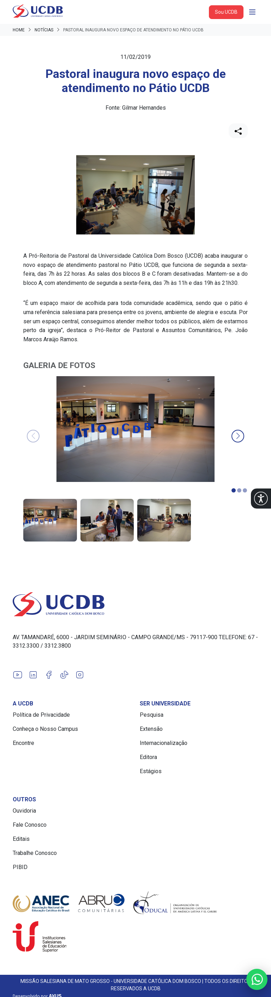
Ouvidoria (24, 810)
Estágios (151, 771)
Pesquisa (151, 714)
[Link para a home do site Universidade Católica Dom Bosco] (135, 604)
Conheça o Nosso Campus (45, 729)
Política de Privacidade (41, 714)
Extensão (151, 729)
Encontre (23, 743)
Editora (148, 757)
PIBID (20, 867)
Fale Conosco (30, 824)
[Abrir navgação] (252, 12)
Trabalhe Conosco (35, 853)
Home (19, 29)
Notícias (44, 29)
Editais (21, 839)
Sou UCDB (226, 12)
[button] (261, 499)
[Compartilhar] (238, 130)
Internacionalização (163, 743)
